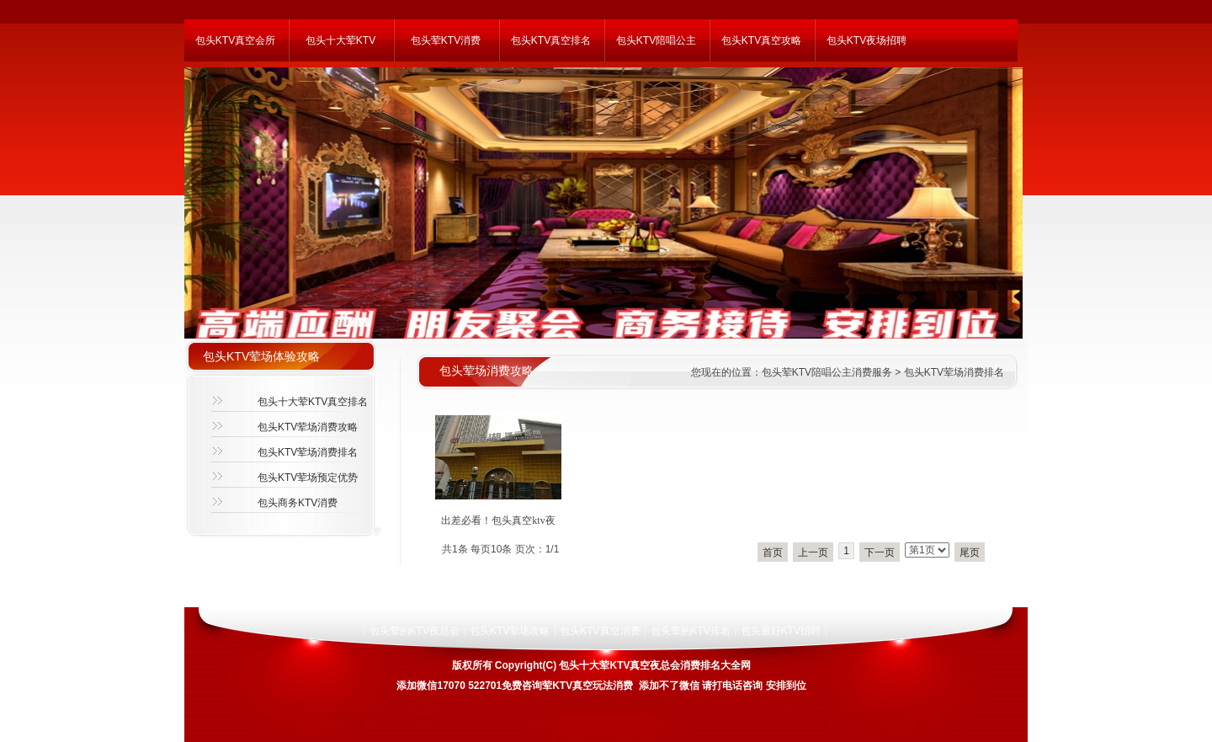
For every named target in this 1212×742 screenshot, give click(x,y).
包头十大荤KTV (340, 40)
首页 (773, 552)
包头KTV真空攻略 (761, 40)
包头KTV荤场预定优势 (308, 477)
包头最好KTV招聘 (781, 631)
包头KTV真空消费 (600, 631)
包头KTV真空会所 (235, 40)
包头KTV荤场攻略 (510, 631)
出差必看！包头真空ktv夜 (498, 520)
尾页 (970, 552)
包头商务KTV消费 (298, 503)
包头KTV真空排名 (551, 40)
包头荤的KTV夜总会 (414, 631)
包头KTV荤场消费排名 (308, 452)
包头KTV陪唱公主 (656, 40)
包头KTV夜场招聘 (866, 40)
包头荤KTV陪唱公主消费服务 (827, 372)
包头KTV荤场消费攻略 (308, 427)
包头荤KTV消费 (446, 40)
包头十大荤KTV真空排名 (313, 402)
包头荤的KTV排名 (691, 631)
